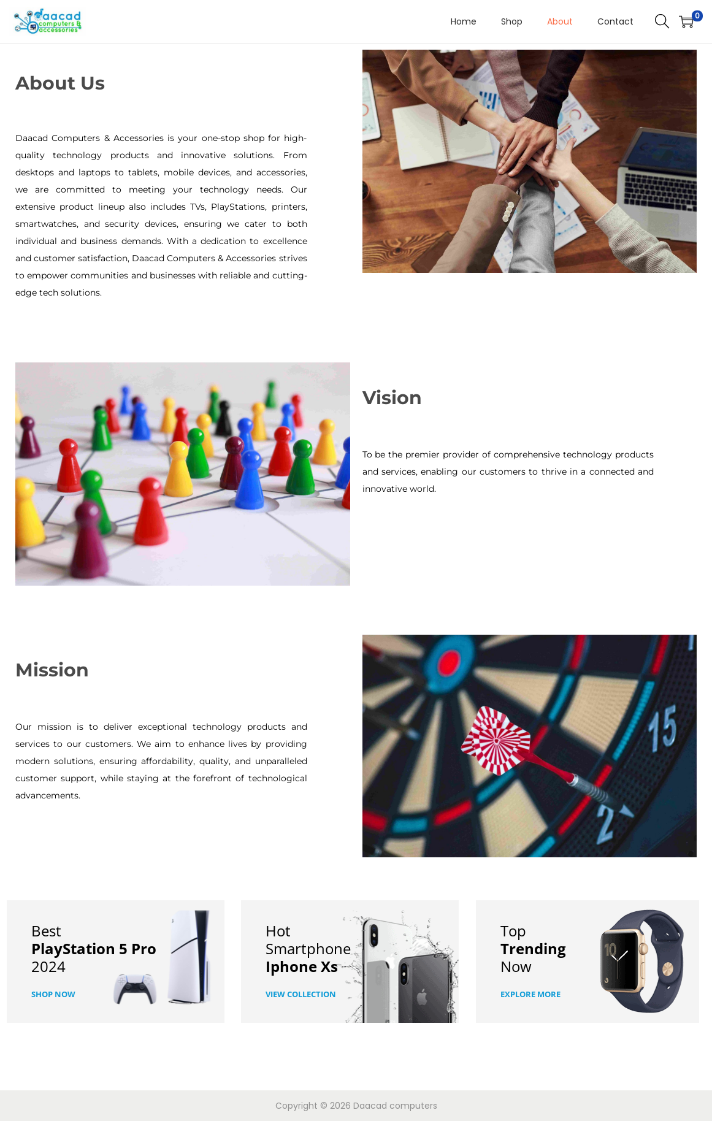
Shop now (53, 994)
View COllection (301, 994)
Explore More (530, 994)
